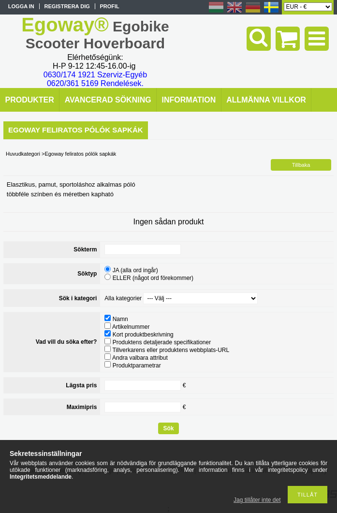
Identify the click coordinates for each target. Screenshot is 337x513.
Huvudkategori (23, 154)
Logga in (21, 6)
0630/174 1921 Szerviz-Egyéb (95, 75)
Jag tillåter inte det (257, 500)
